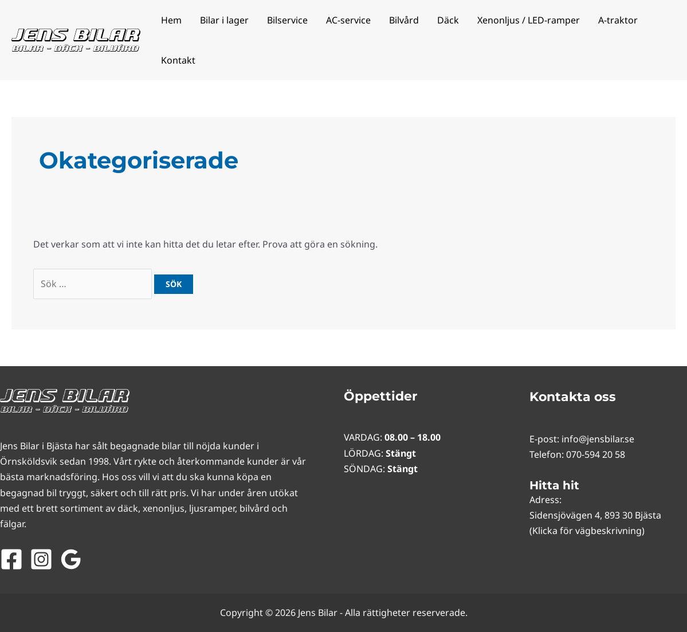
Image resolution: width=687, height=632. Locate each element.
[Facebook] (11, 559)
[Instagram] (41, 559)
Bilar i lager (224, 20)
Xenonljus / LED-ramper (528, 20)
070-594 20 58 (595, 454)
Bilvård (404, 20)
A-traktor (618, 20)
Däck (448, 20)
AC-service (348, 20)
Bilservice (287, 20)
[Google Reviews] (71, 559)
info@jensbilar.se (598, 439)
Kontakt (178, 60)
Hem (171, 20)
